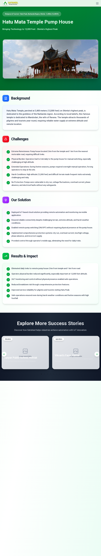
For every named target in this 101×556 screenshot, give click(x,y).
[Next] (96, 354)
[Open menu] (96, 3)
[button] (25, 353)
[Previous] (4, 354)
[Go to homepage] (10, 3)
